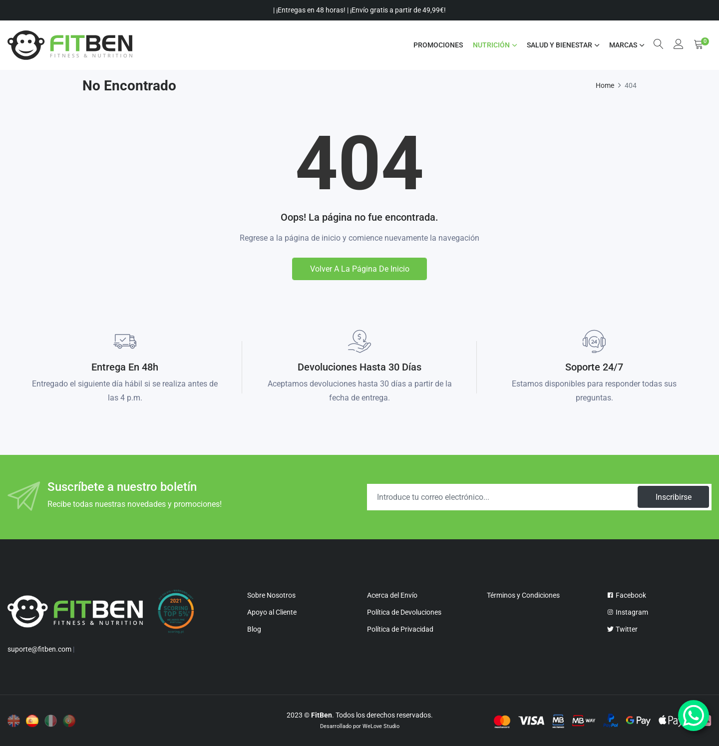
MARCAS (623, 45)
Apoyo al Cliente (272, 612)
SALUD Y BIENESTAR (559, 45)
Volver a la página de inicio (359, 269)
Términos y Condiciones (523, 595)
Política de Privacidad (400, 629)
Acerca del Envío (392, 595)
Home (605, 85)
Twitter (622, 629)
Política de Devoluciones (404, 612)
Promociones (437, 45)
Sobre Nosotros (271, 595)
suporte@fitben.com (39, 649)
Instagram (627, 612)
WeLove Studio (380, 726)
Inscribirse (673, 497)
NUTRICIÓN (490, 45)
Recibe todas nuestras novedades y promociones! (134, 504)
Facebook (626, 595)
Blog (254, 629)
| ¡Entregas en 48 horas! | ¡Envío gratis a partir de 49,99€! (359, 10)
